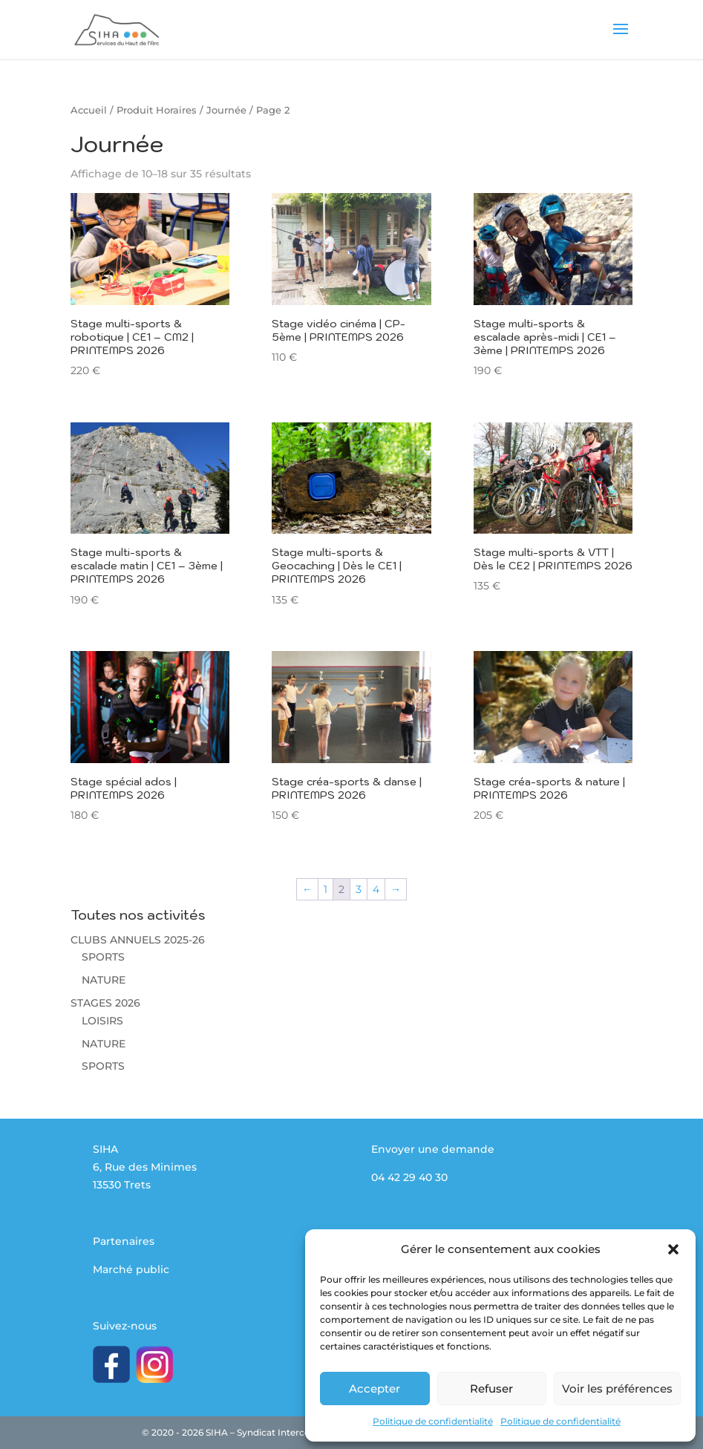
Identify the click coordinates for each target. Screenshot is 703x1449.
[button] (673, 1249)
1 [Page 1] (325, 889)
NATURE (103, 980)
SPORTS (103, 957)
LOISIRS (102, 1020)
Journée (226, 110)
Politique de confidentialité (433, 1421)
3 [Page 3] (359, 889)
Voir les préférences (617, 1388)
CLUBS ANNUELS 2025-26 (138, 939)
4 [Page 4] (376, 889)
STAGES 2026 (105, 1003)
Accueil (89, 110)
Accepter (374, 1388)
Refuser (491, 1388)
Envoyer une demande (432, 1149)
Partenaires (123, 1241)
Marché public (131, 1269)
